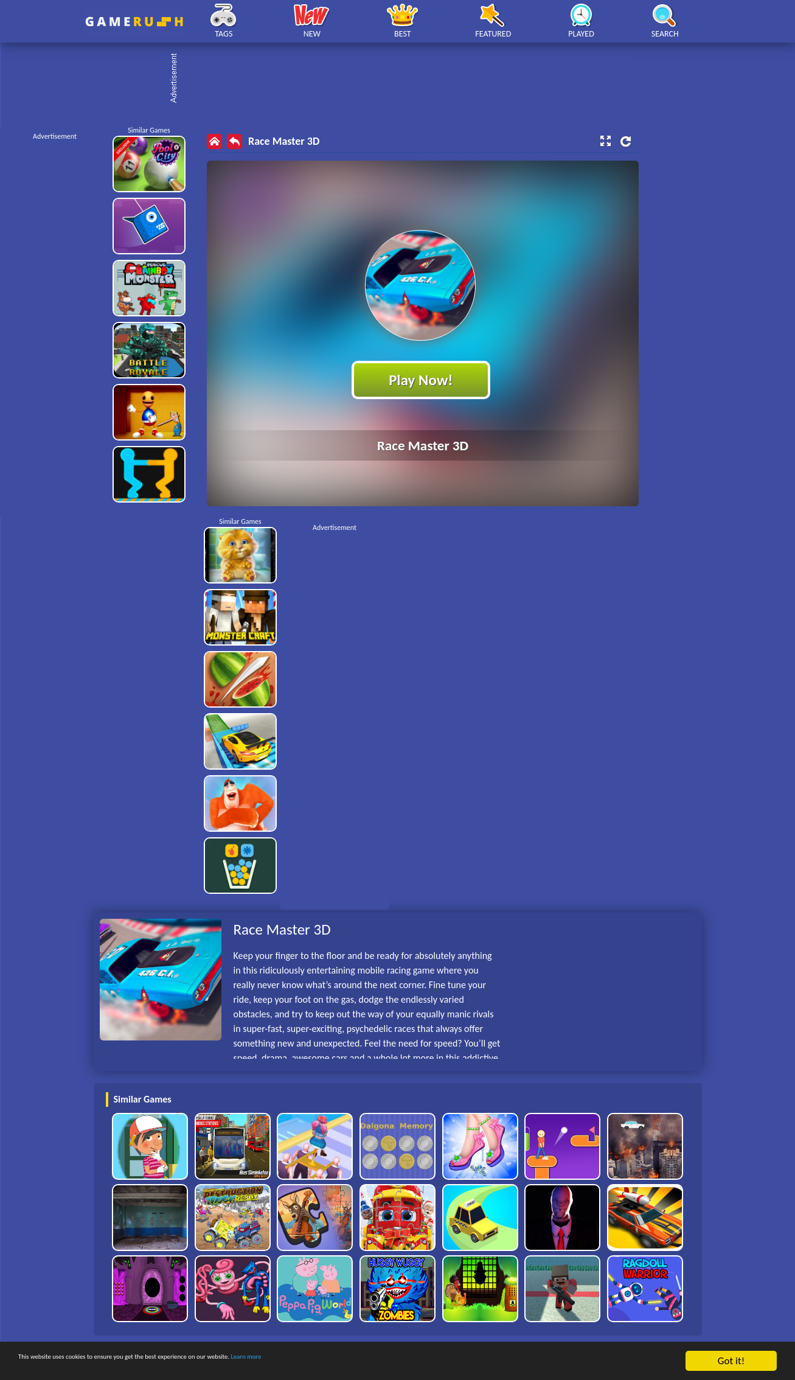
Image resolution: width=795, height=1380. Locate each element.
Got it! (731, 1360)
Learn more (380, 1361)
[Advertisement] (403, 79)
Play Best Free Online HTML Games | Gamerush (134, 21)
